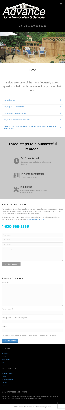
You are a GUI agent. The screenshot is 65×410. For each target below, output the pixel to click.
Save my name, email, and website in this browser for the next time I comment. (30, 335)
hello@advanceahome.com (36, 219)
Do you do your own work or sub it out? (16, 120)
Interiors (5, 382)
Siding (4, 376)
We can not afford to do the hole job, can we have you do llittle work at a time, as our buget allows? (30, 127)
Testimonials (6, 359)
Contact (4, 356)
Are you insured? (9, 100)
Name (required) (7, 309)
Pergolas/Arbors (7, 379)
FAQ (3, 362)
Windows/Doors (7, 373)
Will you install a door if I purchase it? (16, 113)
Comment (5, 282)
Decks (4, 385)
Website (4, 326)
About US (5, 353)
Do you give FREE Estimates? (14, 107)
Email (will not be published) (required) (14, 318)
